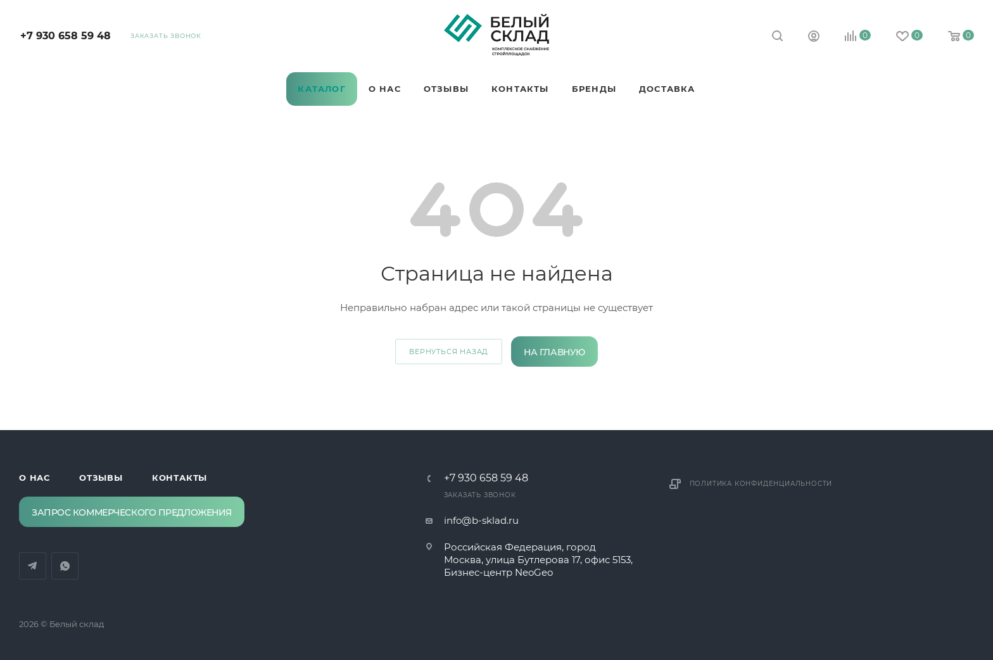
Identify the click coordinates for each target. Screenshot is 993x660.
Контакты (179, 478)
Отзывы (101, 478)
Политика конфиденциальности (761, 483)
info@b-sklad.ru (481, 520)
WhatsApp (163, 65)
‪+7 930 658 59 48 (65, 36)
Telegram (130, 65)
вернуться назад (448, 351)
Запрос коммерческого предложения (132, 512)
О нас (34, 478)
